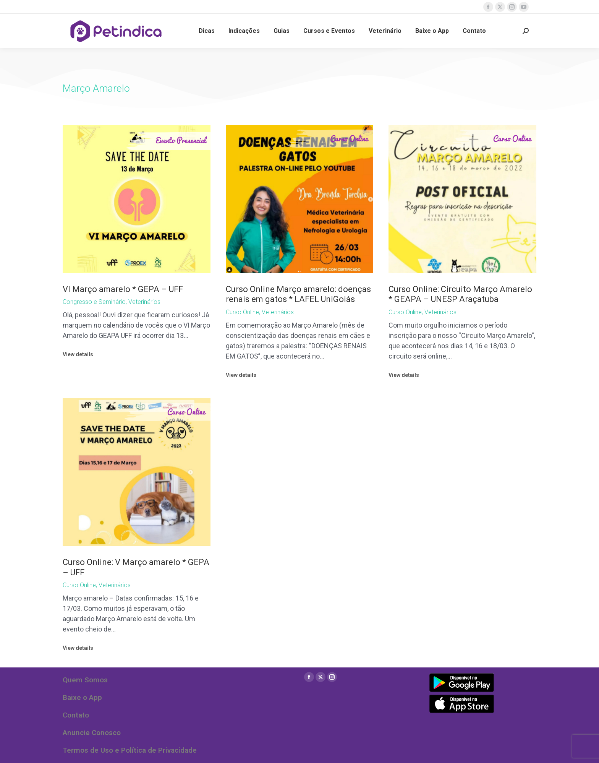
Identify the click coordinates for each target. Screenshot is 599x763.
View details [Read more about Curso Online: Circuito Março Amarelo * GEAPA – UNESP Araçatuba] (404, 375)
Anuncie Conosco (92, 732)
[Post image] (136, 199)
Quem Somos (85, 679)
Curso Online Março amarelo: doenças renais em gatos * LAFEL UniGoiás (298, 294)
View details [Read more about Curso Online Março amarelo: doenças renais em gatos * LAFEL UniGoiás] (241, 375)
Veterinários (144, 301)
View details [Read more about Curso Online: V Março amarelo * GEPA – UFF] (78, 648)
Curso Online (242, 312)
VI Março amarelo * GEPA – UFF (123, 289)
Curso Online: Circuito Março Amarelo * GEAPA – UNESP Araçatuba (460, 294)
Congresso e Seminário (94, 301)
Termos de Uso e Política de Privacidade (130, 750)
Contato (76, 715)
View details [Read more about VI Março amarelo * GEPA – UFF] (78, 354)
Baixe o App (82, 697)
